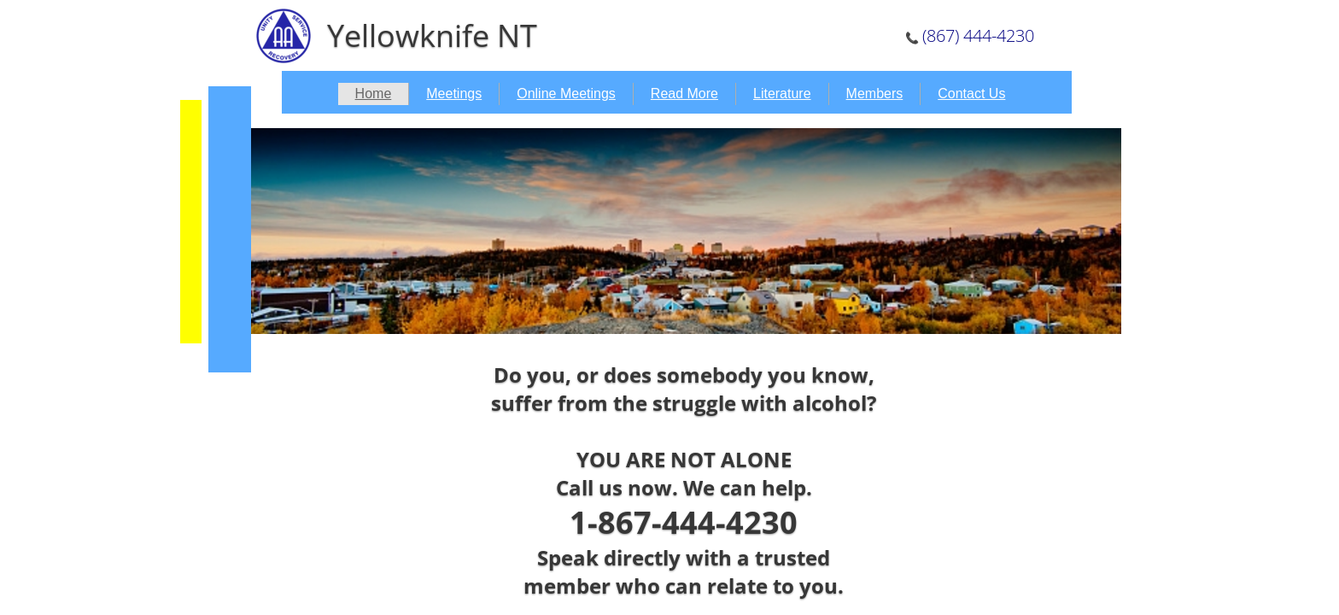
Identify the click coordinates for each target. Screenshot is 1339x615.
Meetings (454, 93)
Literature (782, 93)
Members (874, 93)
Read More (684, 93)
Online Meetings (566, 93)
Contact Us (971, 93)
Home (373, 93)
